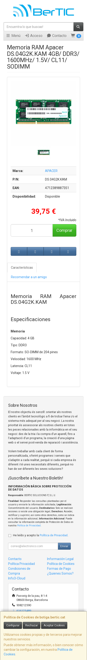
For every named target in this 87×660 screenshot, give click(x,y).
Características (22, 267)
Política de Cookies (60, 564)
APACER (51, 171)
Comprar (64, 230)
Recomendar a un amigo (29, 277)
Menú (13, 35)
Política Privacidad (21, 564)
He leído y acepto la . (40, 535)
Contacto (57, 35)
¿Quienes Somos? (60, 573)
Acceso (33, 35)
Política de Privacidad (29, 525)
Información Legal (60, 559)
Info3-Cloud (16, 578)
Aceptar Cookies (54, 625)
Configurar (12, 625)
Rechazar (31, 625)
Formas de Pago (59, 568)
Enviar (64, 546)
